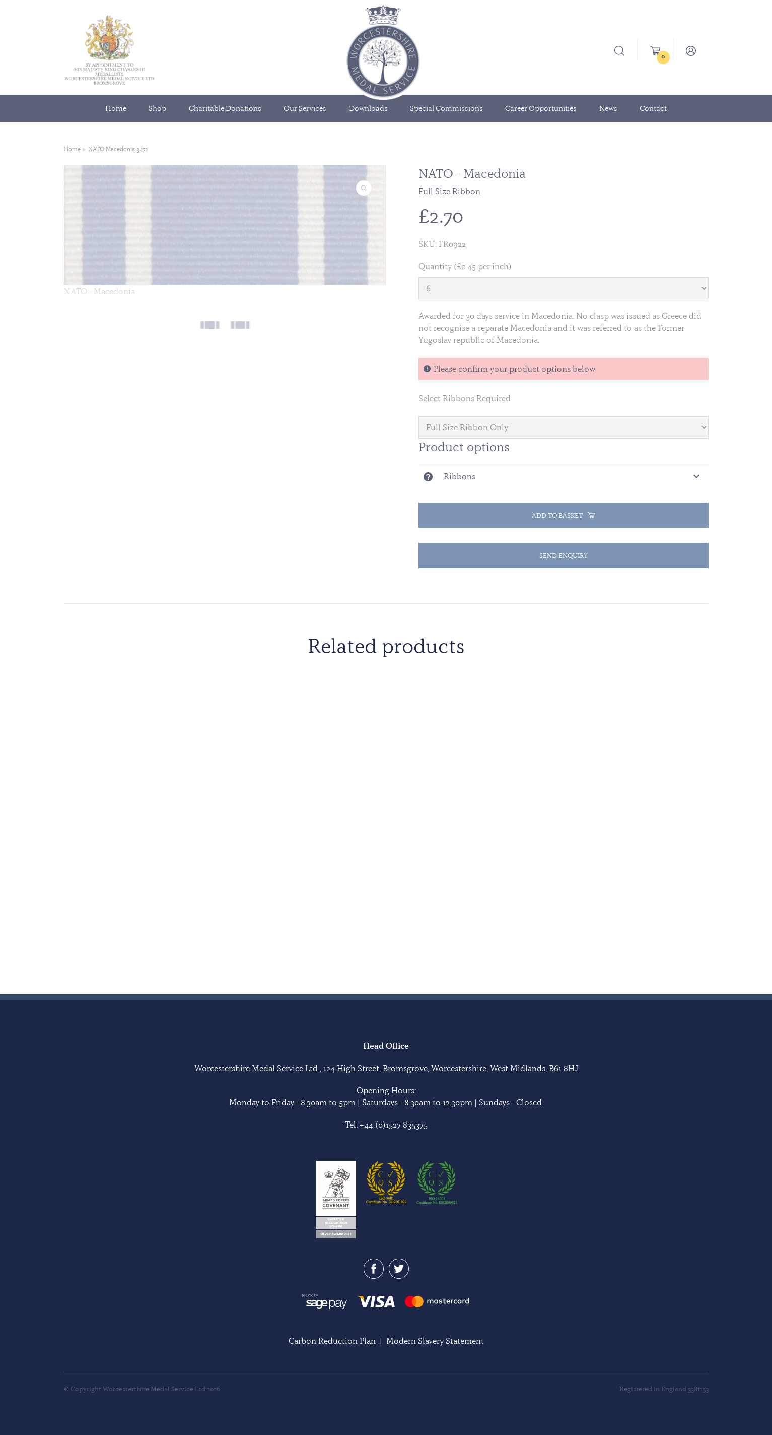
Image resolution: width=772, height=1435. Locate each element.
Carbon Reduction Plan (332, 1341)
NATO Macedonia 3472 (118, 149)
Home (115, 108)
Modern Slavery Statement (435, 1341)
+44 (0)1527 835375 (394, 1124)
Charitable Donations (225, 108)
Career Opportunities (541, 108)
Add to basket (563, 515)
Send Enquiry (563, 555)
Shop (157, 108)
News (608, 108)
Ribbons (459, 476)
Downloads (368, 108)
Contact (653, 108)
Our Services (305, 108)
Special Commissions (446, 108)
